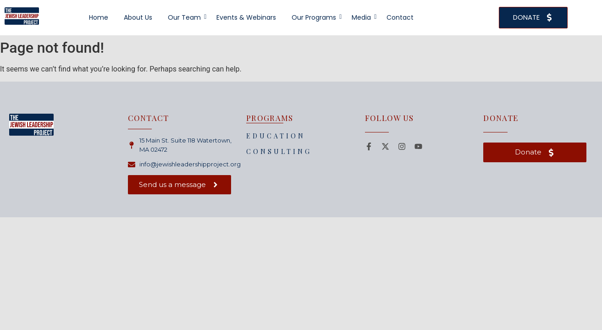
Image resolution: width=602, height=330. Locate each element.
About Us (138, 17)
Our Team (186, 17)
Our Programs (315, 17)
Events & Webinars (246, 17)
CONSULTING (279, 151)
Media (363, 17)
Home (98, 17)
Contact (400, 17)
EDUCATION (275, 136)
